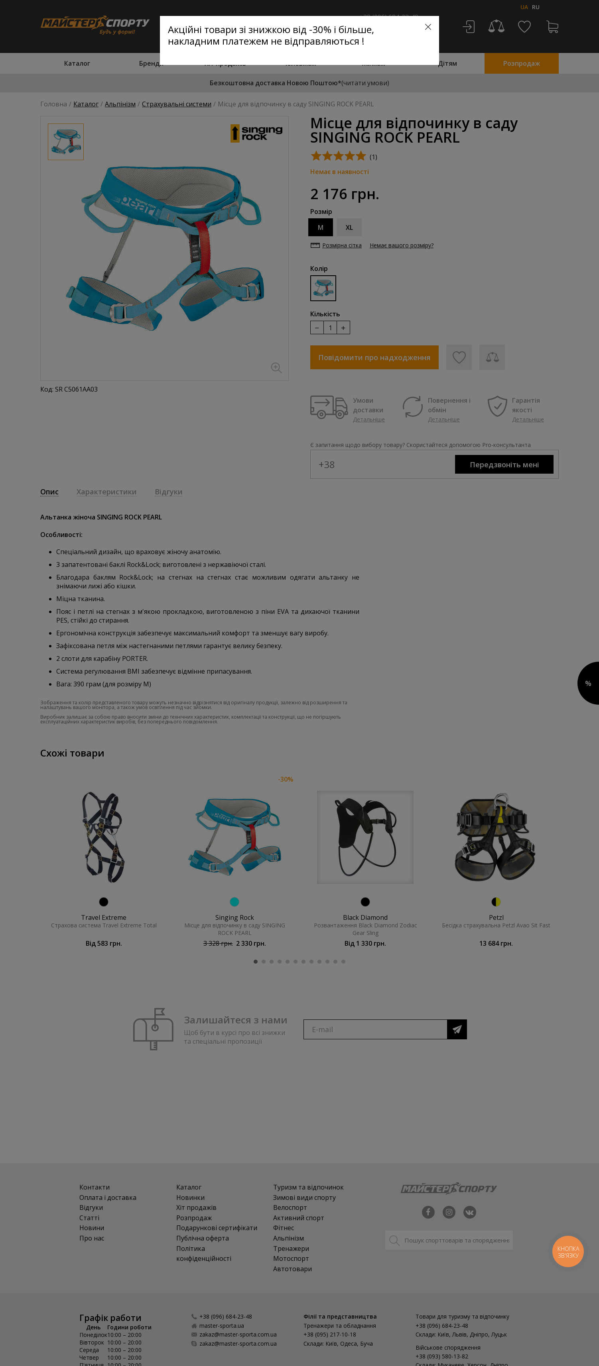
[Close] (428, 27)
